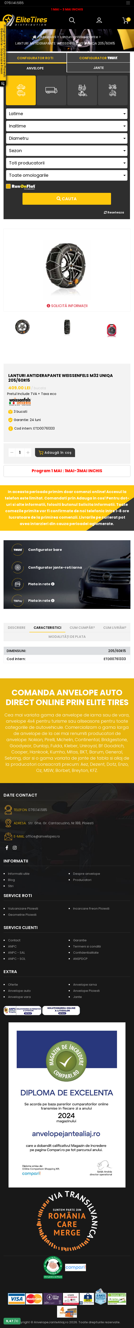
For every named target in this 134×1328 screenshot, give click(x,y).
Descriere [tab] (16, 627)
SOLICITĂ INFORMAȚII (67, 305)
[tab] (35, 68)
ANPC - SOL (16, 958)
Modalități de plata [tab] (67, 636)
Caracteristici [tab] (47, 627)
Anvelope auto (19, 990)
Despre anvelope (86, 873)
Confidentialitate (86, 952)
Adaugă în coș (55, 452)
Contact (14, 940)
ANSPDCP (80, 958)
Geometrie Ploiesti (22, 914)
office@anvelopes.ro (43, 836)
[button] (73, 20)
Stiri (10, 886)
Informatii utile (19, 873)
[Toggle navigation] (128, 2)
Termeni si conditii (87, 946)
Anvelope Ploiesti (86, 990)
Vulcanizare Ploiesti (23, 908)
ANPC (12, 946)
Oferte (13, 984)
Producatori (82, 880)
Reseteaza (114, 212)
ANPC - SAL (16, 952)
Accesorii (48, 37)
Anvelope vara (19, 997)
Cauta (67, 199)
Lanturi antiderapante (79, 37)
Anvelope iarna (85, 984)
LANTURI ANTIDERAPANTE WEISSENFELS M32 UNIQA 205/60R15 (65, 43)
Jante (77, 997)
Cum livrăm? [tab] (114, 627)
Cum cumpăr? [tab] (82, 627)
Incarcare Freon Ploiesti (91, 908)
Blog (11, 880)
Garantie (80, 940)
